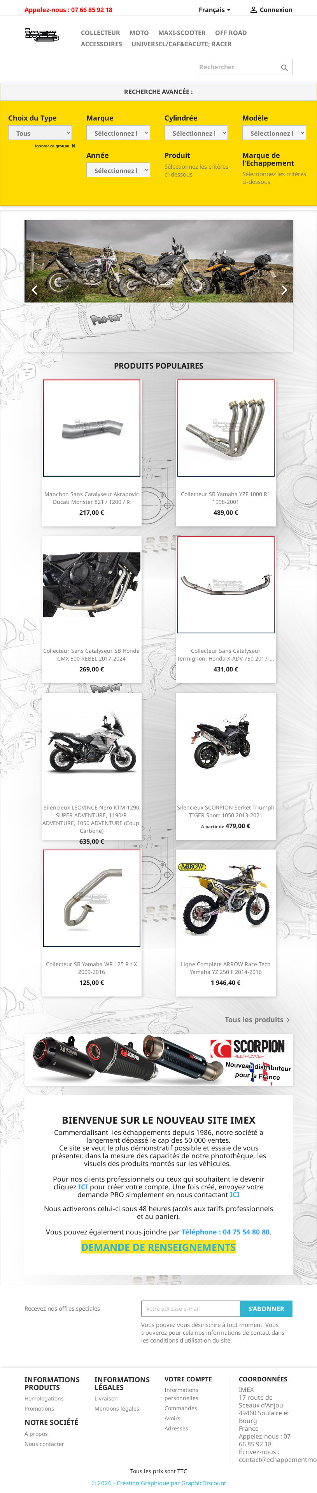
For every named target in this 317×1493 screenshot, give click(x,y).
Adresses (176, 1428)
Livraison (106, 1398)
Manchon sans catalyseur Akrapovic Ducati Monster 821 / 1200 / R (91, 497)
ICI (235, 1194)
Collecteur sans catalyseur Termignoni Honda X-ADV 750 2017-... (225, 654)
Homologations (44, 1398)
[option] (159, 286)
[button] (45, 286)
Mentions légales (117, 1408)
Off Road (231, 32)
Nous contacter (44, 1444)
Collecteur (100, 32)
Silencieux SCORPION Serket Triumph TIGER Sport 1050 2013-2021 (226, 811)
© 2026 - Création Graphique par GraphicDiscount (158, 1483)
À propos (36, 1433)
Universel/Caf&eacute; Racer (181, 44)
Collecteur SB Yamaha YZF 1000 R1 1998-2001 (225, 497)
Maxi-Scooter (182, 32)
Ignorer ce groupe (52, 146)
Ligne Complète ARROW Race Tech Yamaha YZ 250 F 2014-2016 (226, 968)
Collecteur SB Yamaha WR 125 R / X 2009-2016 (91, 968)
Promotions (39, 1408)
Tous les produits (259, 1020)
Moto (139, 32)
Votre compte (188, 1379)
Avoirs (172, 1418)
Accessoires (101, 44)
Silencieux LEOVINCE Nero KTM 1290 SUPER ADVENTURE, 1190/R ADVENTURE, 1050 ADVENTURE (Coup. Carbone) (91, 819)
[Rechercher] (243, 67)
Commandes (181, 1408)
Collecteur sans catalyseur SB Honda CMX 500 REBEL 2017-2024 (91, 654)
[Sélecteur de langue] (216, 10)
